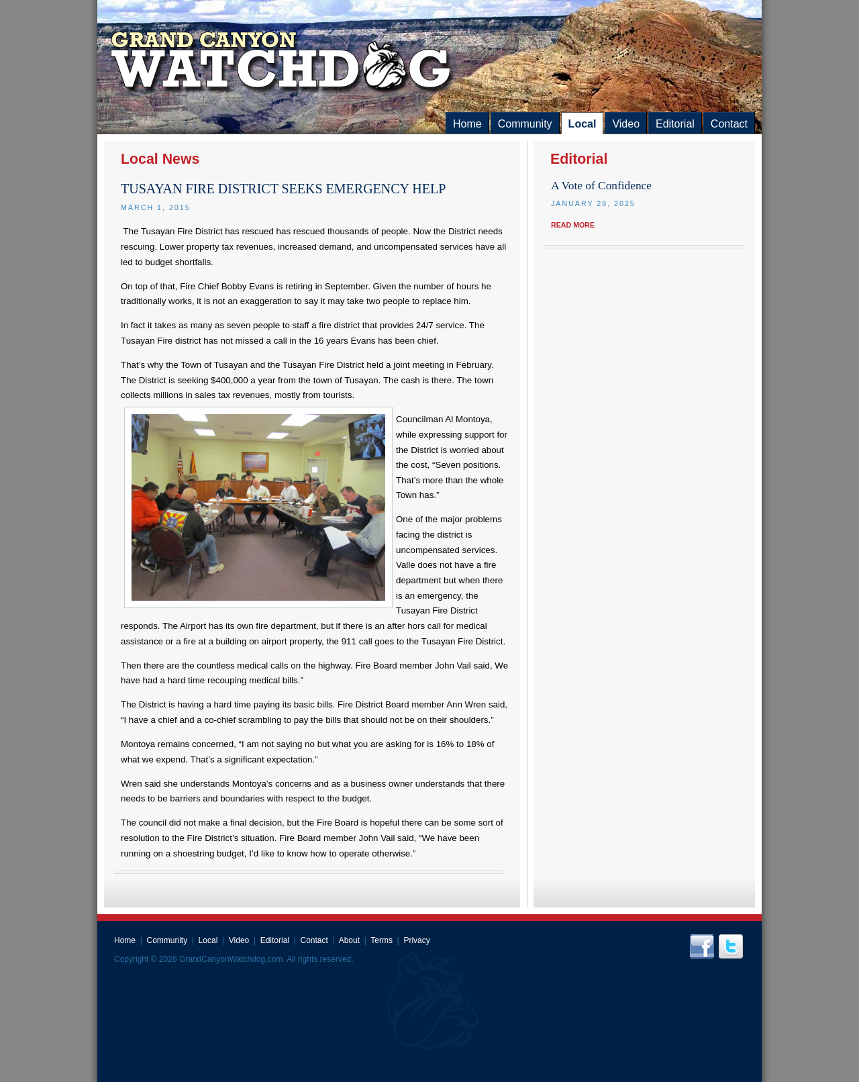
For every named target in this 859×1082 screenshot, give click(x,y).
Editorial (675, 124)
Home (467, 124)
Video (626, 124)
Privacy (416, 940)
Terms (381, 940)
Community (525, 124)
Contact (729, 124)
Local (582, 124)
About (349, 940)
